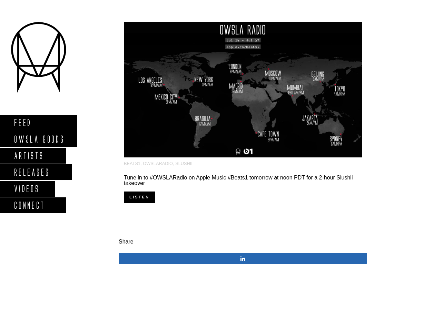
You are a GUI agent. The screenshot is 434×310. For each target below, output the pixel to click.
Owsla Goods (39, 139)
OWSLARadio (158, 163)
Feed (22, 122)
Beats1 (132, 163)
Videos (26, 188)
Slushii (184, 163)
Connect (29, 205)
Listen (139, 197)
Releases (31, 172)
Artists (29, 155)
